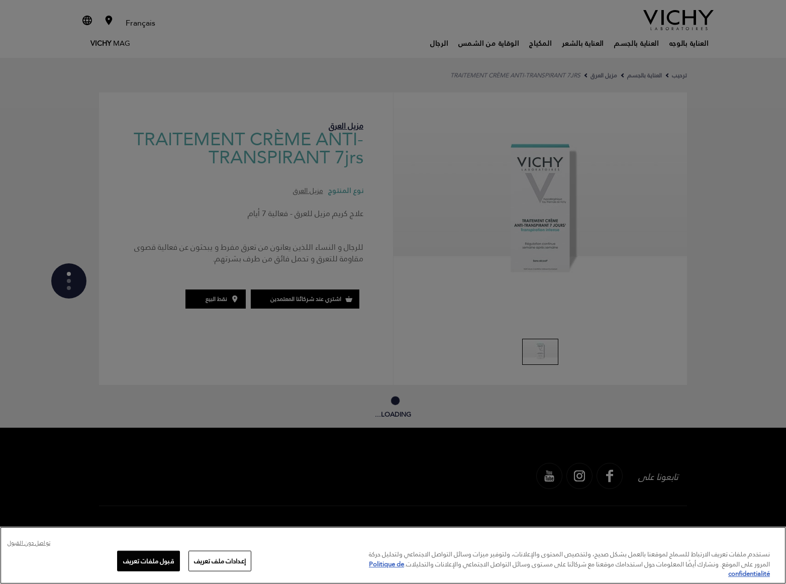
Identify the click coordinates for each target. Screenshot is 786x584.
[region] (393, 555)
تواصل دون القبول (29, 543)
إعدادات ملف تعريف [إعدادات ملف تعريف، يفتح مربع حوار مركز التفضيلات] (220, 560)
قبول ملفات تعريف (148, 560)
